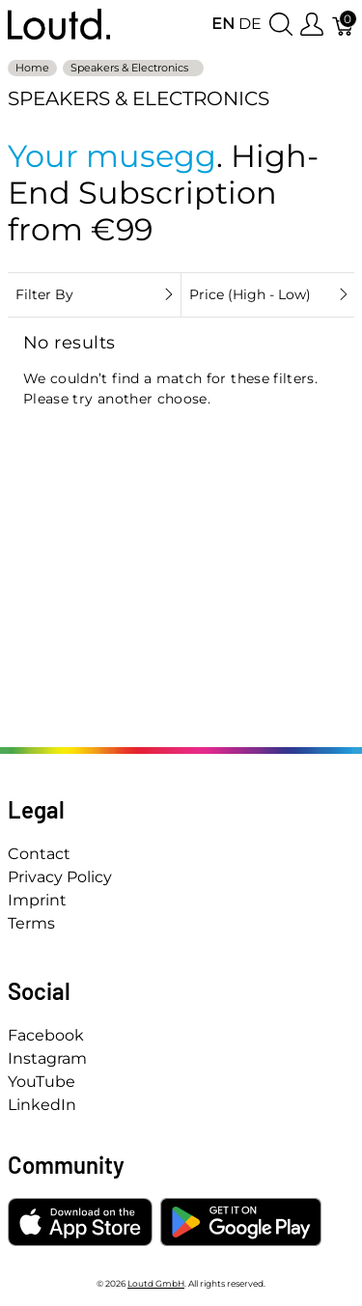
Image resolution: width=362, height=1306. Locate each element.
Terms (31, 923)
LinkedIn (42, 1105)
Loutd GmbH (155, 1283)
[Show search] (280, 25)
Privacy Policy (60, 877)
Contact (39, 854)
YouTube (41, 1081)
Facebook (46, 1035)
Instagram (47, 1058)
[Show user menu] (311, 25)
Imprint (37, 900)
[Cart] (343, 25)
